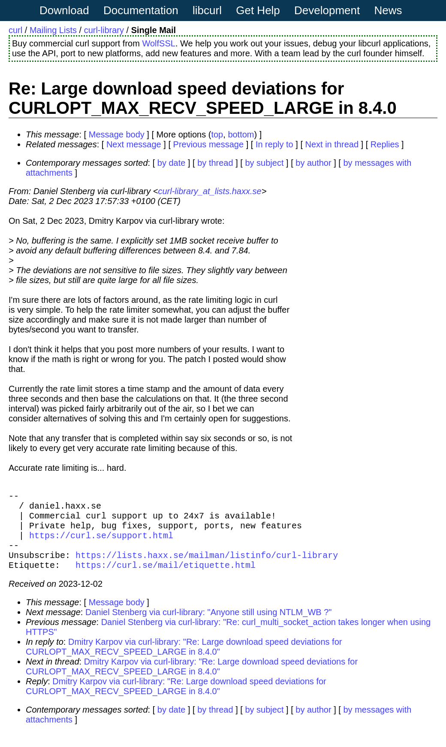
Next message (133, 144)
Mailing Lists (53, 30)
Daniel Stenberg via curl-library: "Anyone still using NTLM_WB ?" (208, 626)
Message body (117, 134)
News (388, 10)
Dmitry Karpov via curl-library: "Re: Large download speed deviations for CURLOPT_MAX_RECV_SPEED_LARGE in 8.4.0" (184, 660)
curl (15, 30)
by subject (264, 163)
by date (171, 163)
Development (327, 10)
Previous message (208, 144)
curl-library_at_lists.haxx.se (209, 191)
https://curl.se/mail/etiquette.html (165, 578)
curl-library (104, 30)
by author (313, 163)
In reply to (274, 144)
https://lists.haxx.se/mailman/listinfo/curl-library (206, 567)
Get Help (258, 10)
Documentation (140, 10)
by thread (215, 163)
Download (64, 10)
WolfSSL (158, 43)
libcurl (207, 10)
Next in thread (332, 144)
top (217, 134)
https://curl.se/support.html (101, 543)
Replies (385, 144)
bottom (241, 134)
